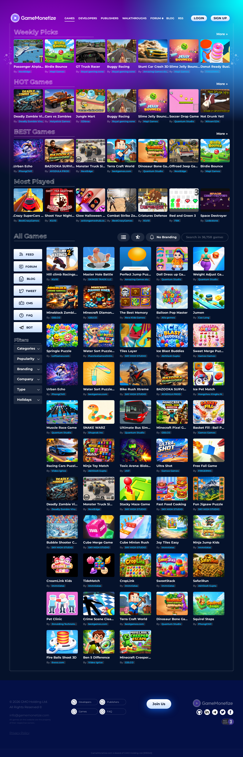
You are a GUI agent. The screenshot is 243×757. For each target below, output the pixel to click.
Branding (28, 369)
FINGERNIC (212, 71)
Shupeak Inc (95, 432)
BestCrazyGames (29, 220)
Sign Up (220, 18)
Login (199, 18)
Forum (155, 18)
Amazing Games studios (157, 71)
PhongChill (25, 171)
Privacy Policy (19, 733)
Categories (28, 348)
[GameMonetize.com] (33, 18)
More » (222, 34)
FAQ (105, 711)
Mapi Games (57, 71)
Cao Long (203, 317)
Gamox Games (206, 356)
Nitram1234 (212, 121)
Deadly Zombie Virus (31, 121)
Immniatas (168, 547)
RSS (180, 18)
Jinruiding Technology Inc (67, 624)
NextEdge (25, 71)
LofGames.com (60, 356)
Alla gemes (168, 317)
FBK (176, 220)
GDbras (85, 121)
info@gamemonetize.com (29, 715)
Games (70, 18)
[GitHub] (230, 712)
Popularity (28, 359)
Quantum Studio (184, 121)
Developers (87, 18)
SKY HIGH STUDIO (135, 356)
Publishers (109, 18)
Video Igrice (59, 470)
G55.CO (56, 317)
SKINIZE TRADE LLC (100, 279)
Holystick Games (60, 121)
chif (127, 470)
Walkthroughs (134, 18)
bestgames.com (121, 171)
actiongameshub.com (94, 220)
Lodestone (212, 220)
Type (28, 389)
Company (28, 379)
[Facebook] (199, 712)
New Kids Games (135, 317)
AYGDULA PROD (59, 171)
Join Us (158, 704)
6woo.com (58, 662)
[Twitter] (223, 712)
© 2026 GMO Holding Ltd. (28, 702)
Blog (170, 18)
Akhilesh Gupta (171, 356)
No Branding (163, 237)
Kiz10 (53, 220)
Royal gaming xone (92, 71)
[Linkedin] (215, 712)
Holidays (28, 400)
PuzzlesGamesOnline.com (104, 356)
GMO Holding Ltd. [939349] (138, 753)
